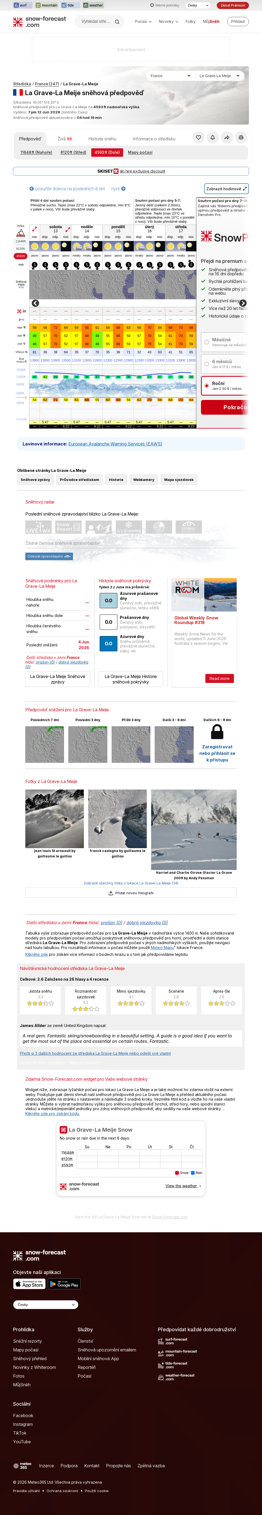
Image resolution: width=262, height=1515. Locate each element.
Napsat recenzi (84, 1063)
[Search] (117, 22)
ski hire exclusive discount (131, 171)
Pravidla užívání (26, 1491)
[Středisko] (219, 76)
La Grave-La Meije (80, 84)
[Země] (170, 76)
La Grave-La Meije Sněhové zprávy (57, 679)
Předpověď (30, 138)
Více (21, 287)
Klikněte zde (36, 954)
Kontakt (91, 1465)
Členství (85, 1341)
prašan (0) (45, 662)
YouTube (22, 1441)
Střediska (22, 84)
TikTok (19, 1433)
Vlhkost (22, 352)
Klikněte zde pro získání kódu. (52, 1113)
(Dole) (107, 152)
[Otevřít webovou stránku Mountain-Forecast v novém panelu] (47, 5)
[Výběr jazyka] (198, 5)
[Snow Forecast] (39, 21)
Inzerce (46, 1465)
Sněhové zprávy (35, 479)
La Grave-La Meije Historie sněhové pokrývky (131, 679)
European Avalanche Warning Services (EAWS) (115, 444)
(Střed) (73, 152)
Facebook (23, 1415)
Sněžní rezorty (27, 1341)
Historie (116, 479)
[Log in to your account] (238, 21)
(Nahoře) (36, 152)
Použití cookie (97, 1491)
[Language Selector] (45, 1304)
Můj (211, 21)
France (47, 84)
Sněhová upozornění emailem (107, 1350)
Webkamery (143, 479)
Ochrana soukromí (62, 1491)
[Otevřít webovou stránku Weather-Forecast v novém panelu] (93, 5)
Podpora (69, 1465)
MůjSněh (22, 1384)
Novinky (168, 21)
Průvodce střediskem (79, 479)
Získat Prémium (233, 5)
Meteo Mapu (162, 947)
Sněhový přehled (30, 1358)
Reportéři (87, 1367)
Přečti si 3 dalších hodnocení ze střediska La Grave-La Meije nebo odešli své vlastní (95, 1053)
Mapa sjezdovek (179, 479)
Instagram (23, 1424)
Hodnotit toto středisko (42, 1063)
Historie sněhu (102, 138)
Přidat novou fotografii (130, 893)
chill (21, 344)
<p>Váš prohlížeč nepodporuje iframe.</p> (131, 1165)
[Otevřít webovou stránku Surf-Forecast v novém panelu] (23, 5)
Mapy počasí (140, 152)
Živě (64, 138)
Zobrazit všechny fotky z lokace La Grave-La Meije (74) (131, 883)
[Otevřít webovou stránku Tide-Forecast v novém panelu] (70, 5)
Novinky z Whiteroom (34, 1367)
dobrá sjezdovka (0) (147, 922)
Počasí (143, 21)
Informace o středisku (154, 138)
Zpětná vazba (151, 1465)
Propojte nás (118, 1465)
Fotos (19, 1376)
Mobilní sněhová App (98, 1358)
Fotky (191, 21)
